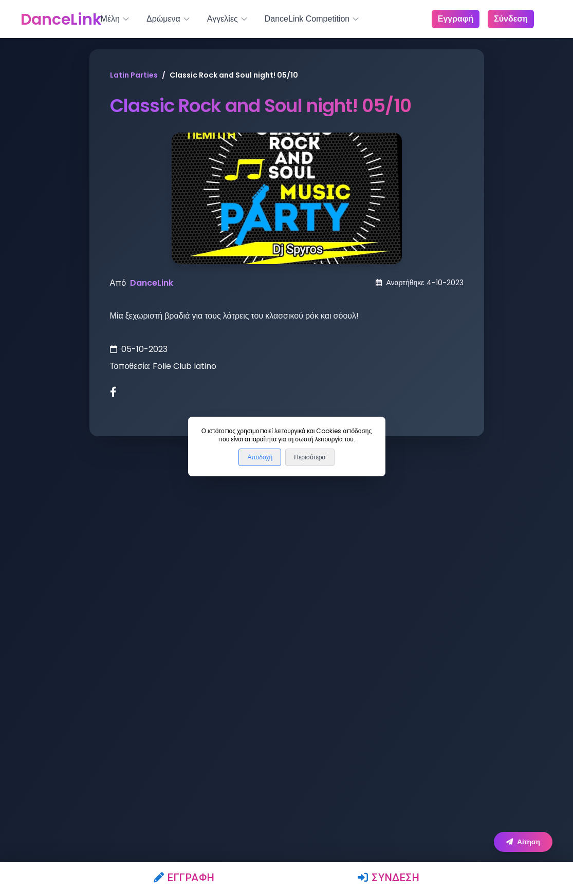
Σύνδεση (389, 877)
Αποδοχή (259, 457)
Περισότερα (309, 457)
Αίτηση (523, 842)
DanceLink (151, 283)
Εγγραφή (184, 877)
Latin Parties (134, 75)
